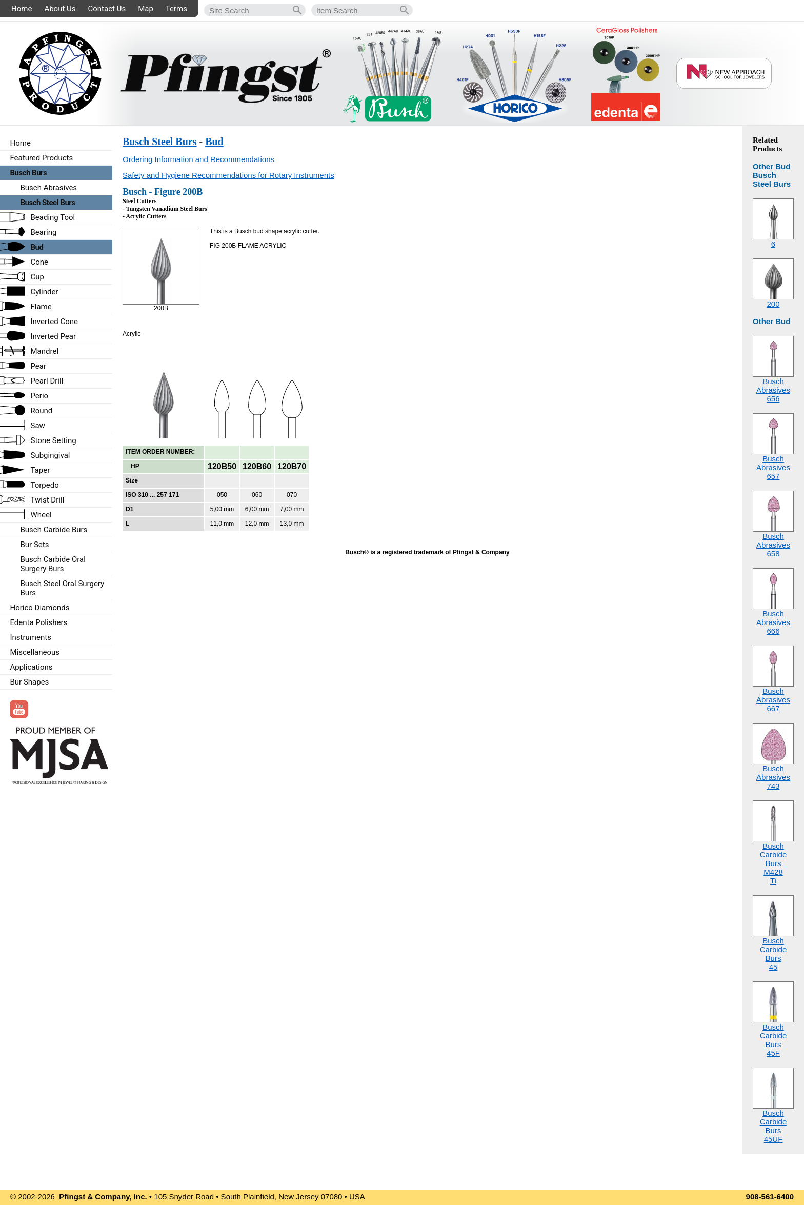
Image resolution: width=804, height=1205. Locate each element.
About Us (59, 8)
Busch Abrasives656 (773, 390)
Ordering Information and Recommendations (198, 159)
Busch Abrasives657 (773, 467)
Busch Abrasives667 (773, 700)
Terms (176, 8)
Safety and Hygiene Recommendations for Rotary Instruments (228, 175)
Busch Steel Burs (159, 141)
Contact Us (107, 8)
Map (145, 8)
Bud (214, 141)
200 (773, 303)
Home (21, 8)
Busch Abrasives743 (773, 777)
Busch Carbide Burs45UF (773, 1126)
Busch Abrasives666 (773, 622)
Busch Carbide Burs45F (773, 1039)
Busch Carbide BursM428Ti (773, 863)
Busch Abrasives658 (773, 545)
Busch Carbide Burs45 (773, 953)
